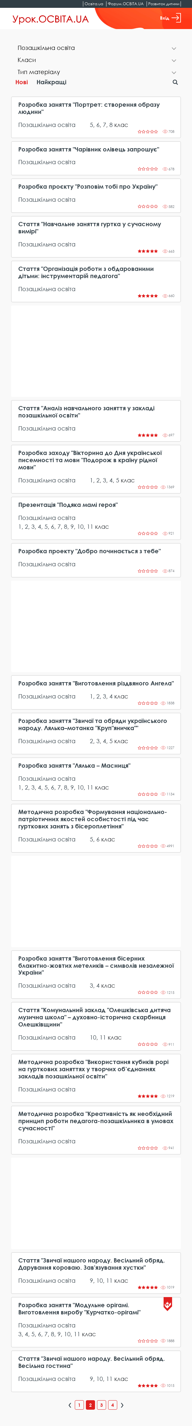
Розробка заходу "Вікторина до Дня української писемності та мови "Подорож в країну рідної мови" (90, 460)
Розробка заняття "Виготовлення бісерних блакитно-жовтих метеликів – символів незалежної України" (96, 965)
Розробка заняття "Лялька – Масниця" (74, 765)
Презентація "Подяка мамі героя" (68, 504)
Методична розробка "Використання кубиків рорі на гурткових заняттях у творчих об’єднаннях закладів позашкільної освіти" (93, 1069)
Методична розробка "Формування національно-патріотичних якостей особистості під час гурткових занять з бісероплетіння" (92, 819)
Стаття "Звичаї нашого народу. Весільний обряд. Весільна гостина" (91, 1362)
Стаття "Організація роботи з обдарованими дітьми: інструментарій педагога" (86, 272)
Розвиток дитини (163, 3)
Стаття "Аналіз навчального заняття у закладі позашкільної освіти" (86, 412)
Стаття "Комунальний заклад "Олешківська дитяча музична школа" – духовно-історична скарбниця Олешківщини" (94, 1017)
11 (90, 526)
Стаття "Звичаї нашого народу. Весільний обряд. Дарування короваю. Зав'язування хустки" (91, 1264)
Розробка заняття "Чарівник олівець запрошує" (88, 149)
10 (80, 526)
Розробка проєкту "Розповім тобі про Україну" (87, 186)
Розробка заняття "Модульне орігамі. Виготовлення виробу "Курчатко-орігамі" (79, 1309)
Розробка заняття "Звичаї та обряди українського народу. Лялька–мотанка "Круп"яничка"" (92, 724)
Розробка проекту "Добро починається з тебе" (89, 551)
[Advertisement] (96, 351)
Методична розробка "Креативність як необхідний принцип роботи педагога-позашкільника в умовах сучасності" (95, 1121)
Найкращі (51, 82)
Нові (21, 82)
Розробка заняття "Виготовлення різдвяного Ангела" (96, 683)
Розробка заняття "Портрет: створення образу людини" (89, 108)
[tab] (96, 48)
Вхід (170, 18)
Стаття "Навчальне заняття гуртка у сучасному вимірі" (89, 228)
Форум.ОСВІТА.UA (126, 3)
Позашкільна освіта (46, 124)
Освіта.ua (94, 3)
